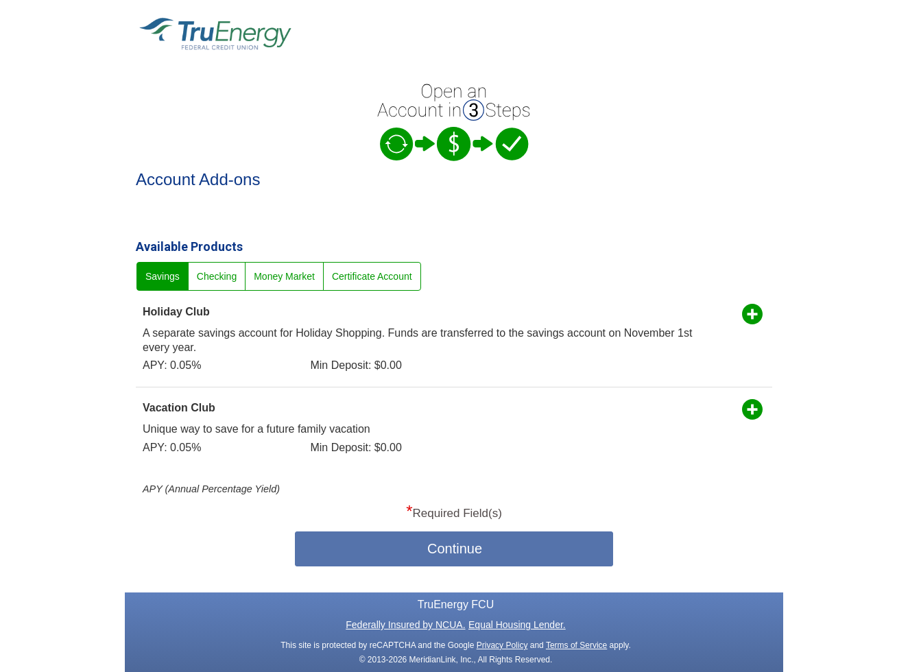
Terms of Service (576, 645)
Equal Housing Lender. (517, 624)
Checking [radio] (217, 276)
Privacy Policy (502, 645)
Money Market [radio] (284, 276)
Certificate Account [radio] (372, 276)
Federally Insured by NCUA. (405, 624)
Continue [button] (454, 548)
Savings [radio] (162, 276)
